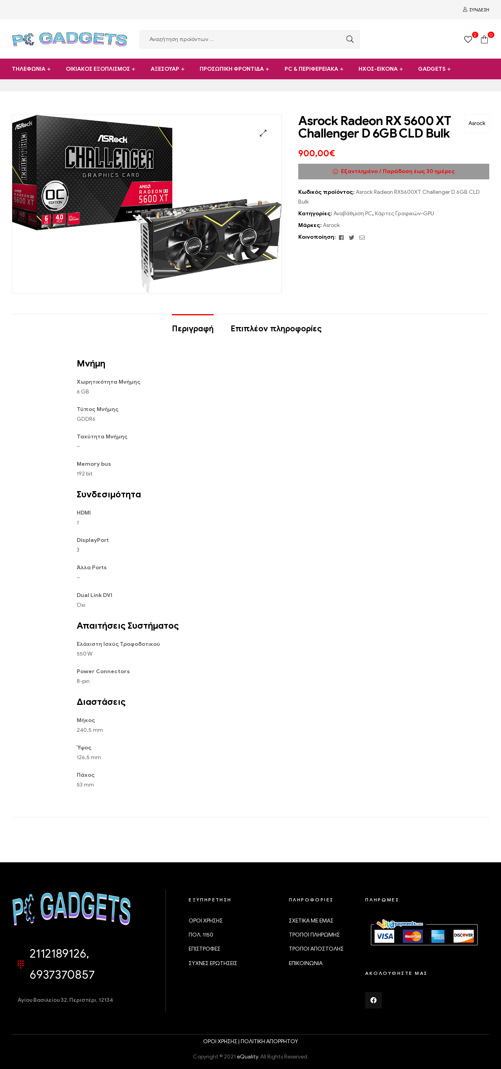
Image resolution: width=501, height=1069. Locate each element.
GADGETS (431, 69)
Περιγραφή (193, 329)
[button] (263, 133)
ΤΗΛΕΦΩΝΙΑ (28, 69)
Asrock (477, 123)
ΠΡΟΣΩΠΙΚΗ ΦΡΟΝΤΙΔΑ (232, 69)
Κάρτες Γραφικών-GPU (404, 213)
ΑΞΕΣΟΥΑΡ (165, 69)
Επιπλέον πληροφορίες (276, 329)
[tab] (193, 325)
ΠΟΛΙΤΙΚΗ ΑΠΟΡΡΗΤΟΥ (269, 1041)
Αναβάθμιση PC (352, 213)
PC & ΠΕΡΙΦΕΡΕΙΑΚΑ (311, 69)
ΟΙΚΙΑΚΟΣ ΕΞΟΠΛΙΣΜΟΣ (98, 69)
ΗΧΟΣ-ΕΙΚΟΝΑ (378, 69)
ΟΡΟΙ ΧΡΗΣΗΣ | (222, 1041)
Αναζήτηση (348, 39)
